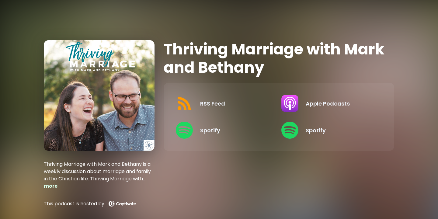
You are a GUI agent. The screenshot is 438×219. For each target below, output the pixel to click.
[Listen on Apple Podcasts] (329, 103)
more (50, 185)
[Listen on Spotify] (223, 130)
